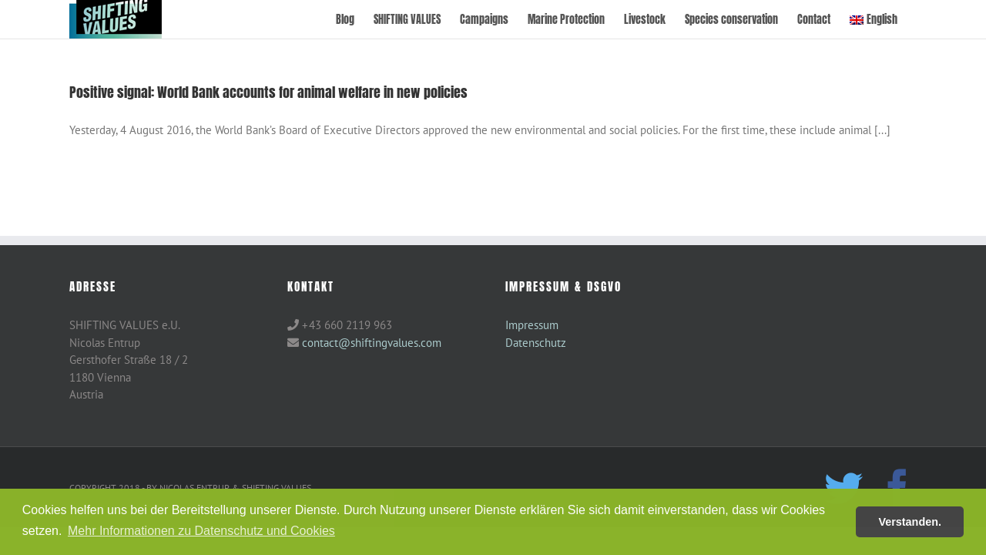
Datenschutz (535, 342)
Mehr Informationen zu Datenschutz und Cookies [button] (201, 530)
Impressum (531, 325)
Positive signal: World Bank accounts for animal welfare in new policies (268, 92)
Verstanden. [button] (909, 522)
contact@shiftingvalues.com (371, 342)
